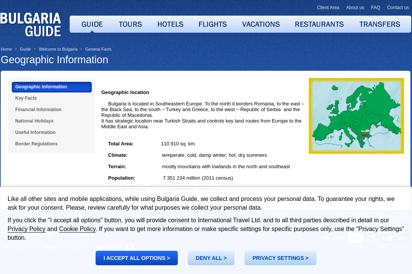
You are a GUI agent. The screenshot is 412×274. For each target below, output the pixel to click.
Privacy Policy (27, 229)
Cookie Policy (77, 229)
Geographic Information (54, 59)
